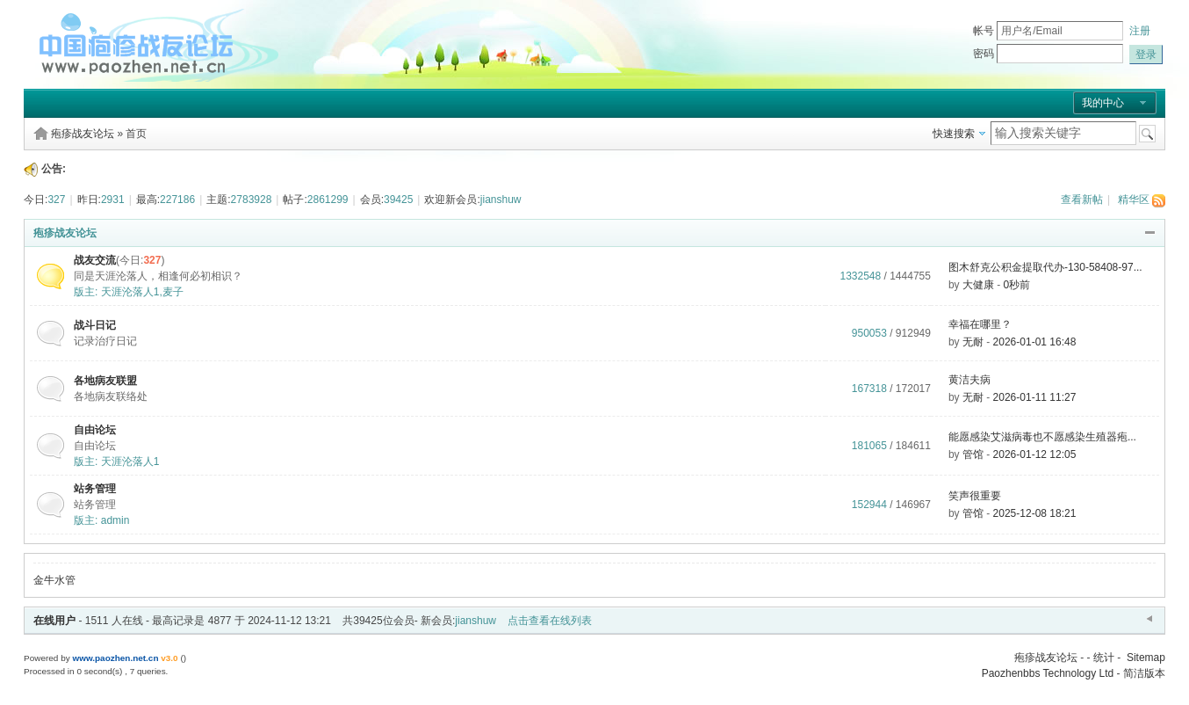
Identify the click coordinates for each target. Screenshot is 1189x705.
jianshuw (501, 199)
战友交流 (95, 260)
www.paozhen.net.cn (115, 658)
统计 (1103, 657)
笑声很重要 (974, 496)
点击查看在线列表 (550, 620)
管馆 (973, 454)
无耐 (973, 342)
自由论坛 (95, 430)
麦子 (173, 292)
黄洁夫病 (969, 380)
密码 (983, 53)
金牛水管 (54, 580)
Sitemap (1146, 657)
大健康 (978, 285)
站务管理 (95, 489)
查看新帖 (1082, 199)
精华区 (1133, 199)
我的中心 (1103, 103)
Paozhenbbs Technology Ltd (1048, 673)
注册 (1139, 31)
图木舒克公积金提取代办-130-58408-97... (1045, 267)
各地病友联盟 (105, 380)
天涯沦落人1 (130, 292)
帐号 (983, 31)
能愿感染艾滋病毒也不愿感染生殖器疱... (1042, 437)
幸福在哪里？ (980, 324)
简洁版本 (1144, 673)
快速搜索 (954, 133)
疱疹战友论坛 (82, 133)
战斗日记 (95, 325)
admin (115, 520)
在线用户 (54, 620)
